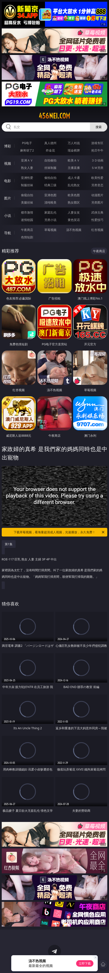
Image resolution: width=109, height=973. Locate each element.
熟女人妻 (27, 168)
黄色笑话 (74, 220)
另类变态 (97, 185)
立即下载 (85, 963)
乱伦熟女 (74, 185)
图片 (7, 198)
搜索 (99, 127)
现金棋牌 (74, 150)
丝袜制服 (50, 168)
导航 (7, 232)
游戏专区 (97, 143)
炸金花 (50, 150)
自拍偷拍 (50, 160)
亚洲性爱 (27, 178)
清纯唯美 (50, 202)
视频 (7, 163)
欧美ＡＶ (74, 160)
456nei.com (54, 116)
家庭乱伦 (50, 212)
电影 (7, 180)
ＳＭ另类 (97, 168)
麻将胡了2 (27, 150)
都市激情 (27, 212)
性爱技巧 (97, 220)
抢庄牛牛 (97, 150)
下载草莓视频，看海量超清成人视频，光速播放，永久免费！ (59, 532)
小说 (7, 215)
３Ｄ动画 (97, 160)
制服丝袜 (27, 185)
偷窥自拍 (27, 195)
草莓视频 (50, 230)
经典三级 (50, 185)
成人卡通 (74, 178)
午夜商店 (27, 230)
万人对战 (74, 143)
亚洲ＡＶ (27, 160)
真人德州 (50, 143)
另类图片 (97, 202)
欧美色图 (74, 195)
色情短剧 (27, 237)
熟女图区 (74, 202)
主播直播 (74, 168)
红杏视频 (97, 230)
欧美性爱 (97, 178)
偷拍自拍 (50, 178)
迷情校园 (27, 220)
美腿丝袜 (27, 202)
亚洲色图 (50, 195)
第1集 (9, 544)
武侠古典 (97, 212)
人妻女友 (74, 212)
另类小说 (50, 220)
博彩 (7, 146)
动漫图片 (97, 195)
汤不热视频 (73, 230)
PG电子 (27, 143)
